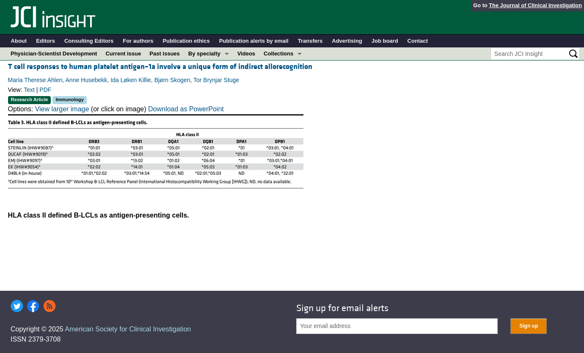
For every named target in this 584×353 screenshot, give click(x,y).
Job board (385, 41)
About (19, 41)
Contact (418, 41)
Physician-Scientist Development (54, 53)
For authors (138, 41)
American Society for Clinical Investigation (128, 329)
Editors (45, 41)
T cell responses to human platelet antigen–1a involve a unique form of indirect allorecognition (160, 67)
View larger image (62, 109)
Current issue (123, 53)
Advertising (347, 41)
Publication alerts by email (254, 41)
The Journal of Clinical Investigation (535, 5)
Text (29, 89)
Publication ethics (186, 41)
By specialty (204, 53)
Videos (246, 53)
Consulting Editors (88, 41)
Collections (278, 53)
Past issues (164, 53)
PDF (45, 89)
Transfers (310, 41)
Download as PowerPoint (186, 109)
